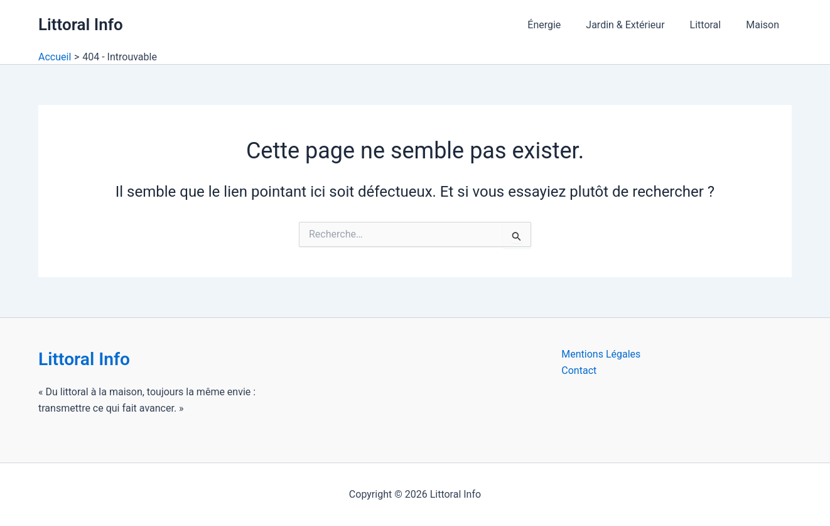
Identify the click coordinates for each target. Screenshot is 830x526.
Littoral (713, 25)
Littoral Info (80, 24)
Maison (765, 25)
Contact (578, 371)
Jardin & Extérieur (637, 25)
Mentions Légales (600, 354)
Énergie (561, 25)
